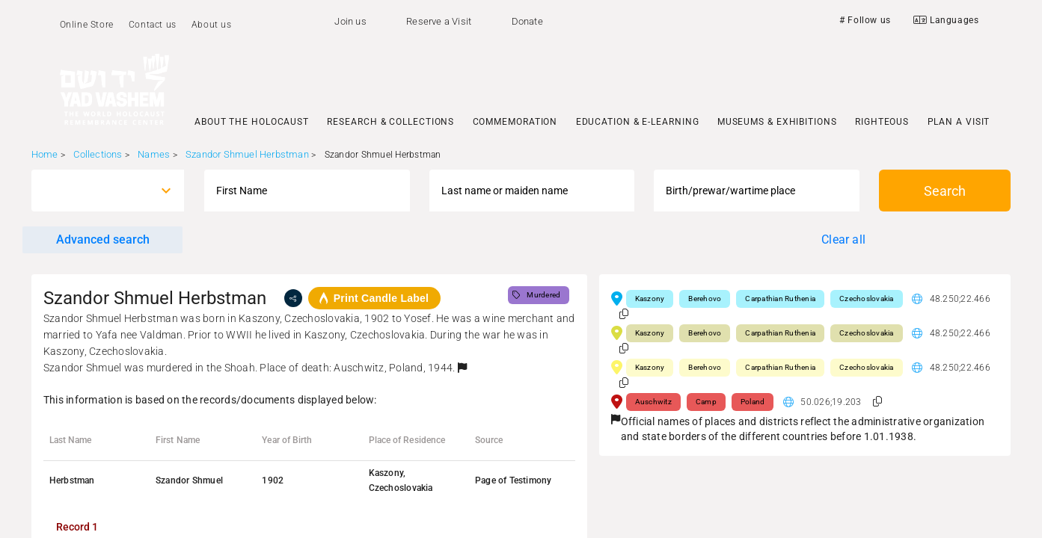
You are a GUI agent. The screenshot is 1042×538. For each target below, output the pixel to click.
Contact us (153, 24)
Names (154, 154)
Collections (97, 154)
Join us (350, 21)
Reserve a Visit (438, 21)
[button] (462, 367)
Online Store (87, 24)
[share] (293, 298)
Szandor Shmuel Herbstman (247, 154)
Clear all (843, 239)
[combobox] (94, 191)
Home (44, 154)
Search (945, 191)
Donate (527, 21)
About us (211, 24)
